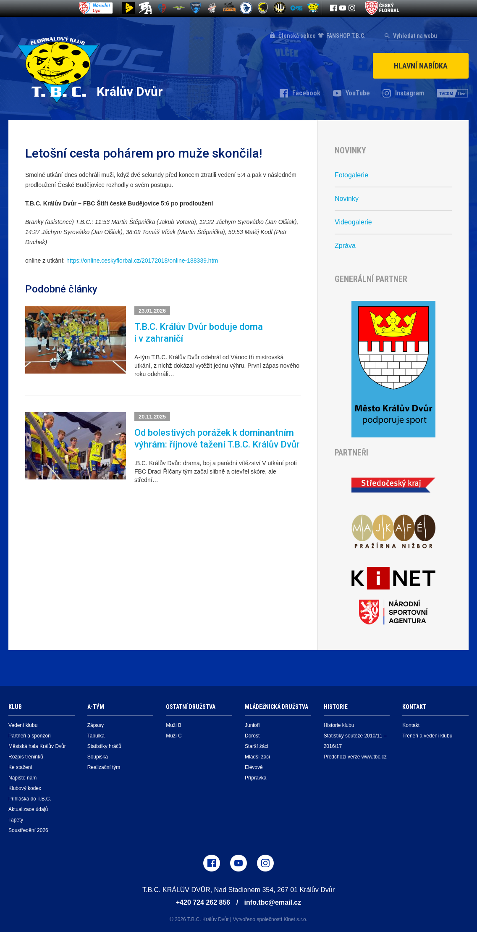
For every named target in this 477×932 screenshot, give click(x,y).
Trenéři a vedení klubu (427, 736)
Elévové (254, 767)
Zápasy (95, 725)
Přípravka (255, 778)
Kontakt (410, 725)
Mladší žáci (257, 757)
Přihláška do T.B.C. (29, 799)
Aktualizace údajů (28, 809)
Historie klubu (339, 725)
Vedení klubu (22, 725)
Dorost (252, 736)
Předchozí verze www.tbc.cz (355, 757)
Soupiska (97, 757)
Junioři (252, 725)
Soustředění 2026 (28, 830)
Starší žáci (256, 746)
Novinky (347, 198)
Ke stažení (20, 767)
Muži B (173, 725)
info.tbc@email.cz (272, 902)
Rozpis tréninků (25, 757)
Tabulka (96, 736)
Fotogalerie (351, 175)
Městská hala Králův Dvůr (37, 746)
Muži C (173, 736)
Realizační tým (104, 767)
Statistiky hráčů (104, 746)
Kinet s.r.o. (295, 919)
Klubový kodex (24, 788)
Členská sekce (297, 35)
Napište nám (22, 778)
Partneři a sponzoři (29, 736)
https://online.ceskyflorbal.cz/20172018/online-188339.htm (142, 260)
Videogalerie (353, 222)
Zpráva (345, 245)
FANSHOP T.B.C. (346, 35)
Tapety (15, 820)
